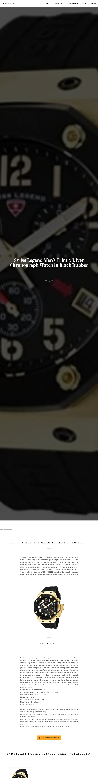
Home (1, 529)
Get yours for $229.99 (50, 738)
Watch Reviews (8, 529)
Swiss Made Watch (9, 3)
